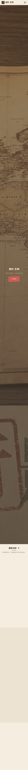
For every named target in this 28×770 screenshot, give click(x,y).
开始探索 (14, 279)
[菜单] (25, 2)
